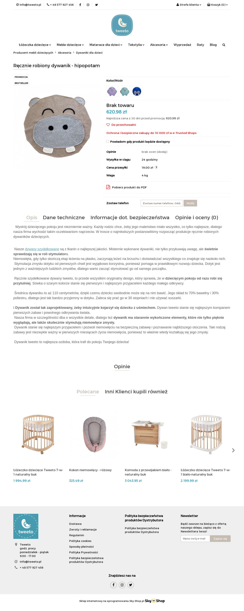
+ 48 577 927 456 (31, 567)
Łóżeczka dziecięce (35, 44)
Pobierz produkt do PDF (126, 187)
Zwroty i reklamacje (83, 529)
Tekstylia (136, 44)
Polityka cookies (80, 540)
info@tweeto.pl (30, 561)
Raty (200, 44)
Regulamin (76, 535)
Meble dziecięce (70, 44)
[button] (217, 5)
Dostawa (75, 523)
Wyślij (190, 203)
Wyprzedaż (182, 44)
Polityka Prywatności (83, 552)
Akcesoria (159, 44)
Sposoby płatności (81, 546)
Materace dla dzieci (106, 44)
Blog (213, 44)
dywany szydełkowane (42, 249)
